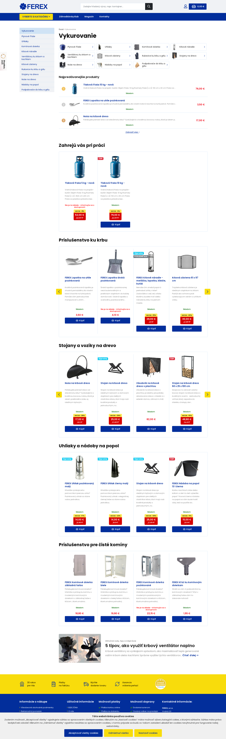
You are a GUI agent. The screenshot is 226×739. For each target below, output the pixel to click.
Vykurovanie (28, 30)
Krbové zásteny (29, 64)
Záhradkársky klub (69, 16)
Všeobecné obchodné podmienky (37, 707)
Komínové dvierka (31, 46)
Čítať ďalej (190, 655)
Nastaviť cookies (148, 733)
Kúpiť (116, 224)
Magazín (89, 16)
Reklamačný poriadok (31, 711)
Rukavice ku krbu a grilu (33, 69)
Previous (59, 292)
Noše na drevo (29, 79)
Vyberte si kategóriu (36, 16)
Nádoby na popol (30, 84)
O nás (71, 711)
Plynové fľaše (28, 36)
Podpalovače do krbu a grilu (35, 89)
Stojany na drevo (30, 74)
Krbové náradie (29, 51)
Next (207, 292)
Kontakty (104, 16)
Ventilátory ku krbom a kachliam (33, 58)
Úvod (61, 29)
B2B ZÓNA (73, 707)
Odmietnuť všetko (118, 733)
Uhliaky (25, 41)
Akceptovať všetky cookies (83, 733)
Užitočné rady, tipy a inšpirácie (120, 641)
